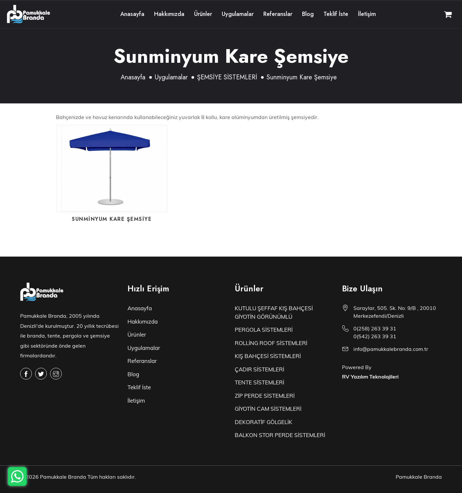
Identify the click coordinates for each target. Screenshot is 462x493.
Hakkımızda (169, 14)
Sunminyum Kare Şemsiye (112, 219)
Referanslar (277, 14)
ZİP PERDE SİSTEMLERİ (265, 395)
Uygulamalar (238, 14)
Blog (308, 14)
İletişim (367, 14)
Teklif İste (335, 14)
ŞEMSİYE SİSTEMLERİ (227, 77)
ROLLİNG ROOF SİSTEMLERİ (271, 343)
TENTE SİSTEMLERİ (259, 382)
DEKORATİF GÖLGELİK (263, 422)
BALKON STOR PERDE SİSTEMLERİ (280, 435)
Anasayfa (132, 14)
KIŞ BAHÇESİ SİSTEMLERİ (268, 356)
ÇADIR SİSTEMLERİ (259, 369)
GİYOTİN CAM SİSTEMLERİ (268, 408)
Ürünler (203, 14)
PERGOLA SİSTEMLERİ (264, 329)
